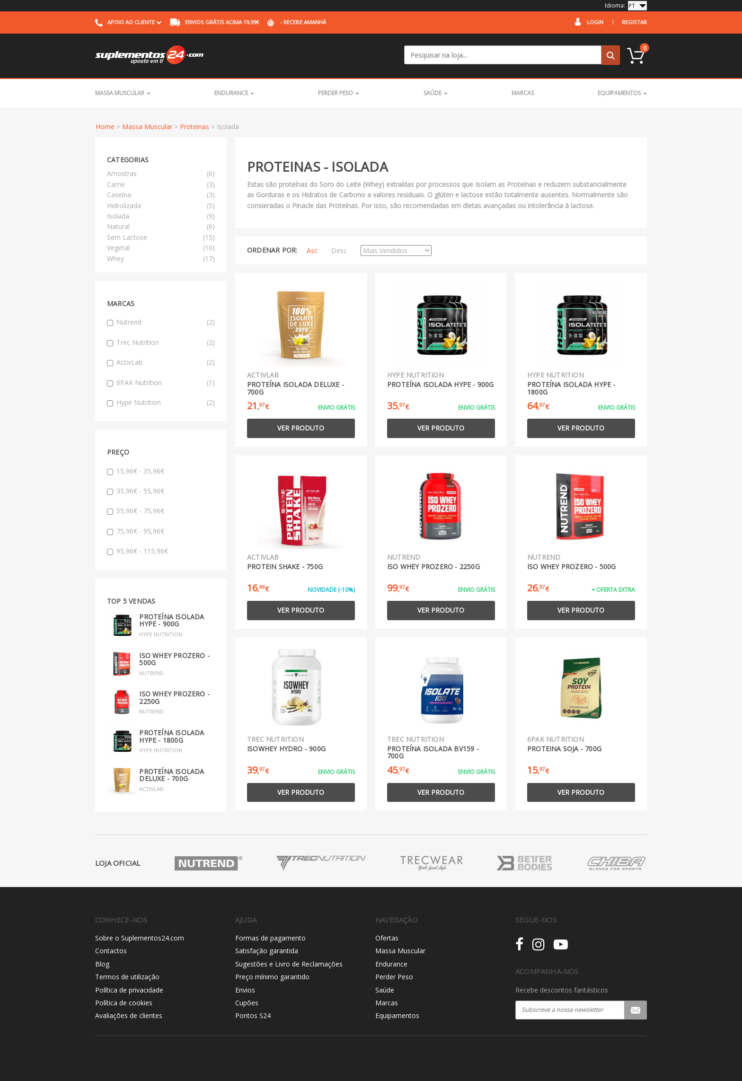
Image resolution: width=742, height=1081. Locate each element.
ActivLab (161, 362)
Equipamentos (622, 93)
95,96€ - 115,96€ (137, 550)
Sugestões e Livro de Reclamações (289, 963)
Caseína (119, 194)
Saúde (436, 93)
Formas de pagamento (270, 937)
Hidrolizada (124, 205)
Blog (102, 963)
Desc (339, 250)
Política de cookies (123, 1002)
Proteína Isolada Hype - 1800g (171, 736)
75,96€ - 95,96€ (135, 531)
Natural (118, 226)
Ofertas (386, 937)
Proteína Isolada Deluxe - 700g (171, 775)
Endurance (234, 93)
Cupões (246, 1002)
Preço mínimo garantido (272, 976)
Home (105, 126)
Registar (634, 22)
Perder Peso (338, 93)
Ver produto (300, 427)
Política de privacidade (129, 989)
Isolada (118, 215)
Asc (312, 250)
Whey (115, 258)
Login (595, 22)
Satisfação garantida (266, 950)
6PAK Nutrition (161, 383)
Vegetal (118, 247)
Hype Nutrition (161, 402)
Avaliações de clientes (128, 1015)
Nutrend (161, 322)
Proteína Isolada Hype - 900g (171, 620)
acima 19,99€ (214, 22)
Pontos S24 (253, 1015)
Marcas (523, 93)
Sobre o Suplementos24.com (139, 937)
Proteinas (194, 126)
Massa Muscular (122, 93)
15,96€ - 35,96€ (135, 470)
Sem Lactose (127, 237)
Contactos (111, 950)
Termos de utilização (127, 976)
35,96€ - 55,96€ (135, 490)
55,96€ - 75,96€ (135, 510)
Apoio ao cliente (128, 22)
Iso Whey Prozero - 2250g (174, 697)
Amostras (122, 173)
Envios (245, 989)
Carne (116, 184)
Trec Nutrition (161, 342)
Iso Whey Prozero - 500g (174, 659)
